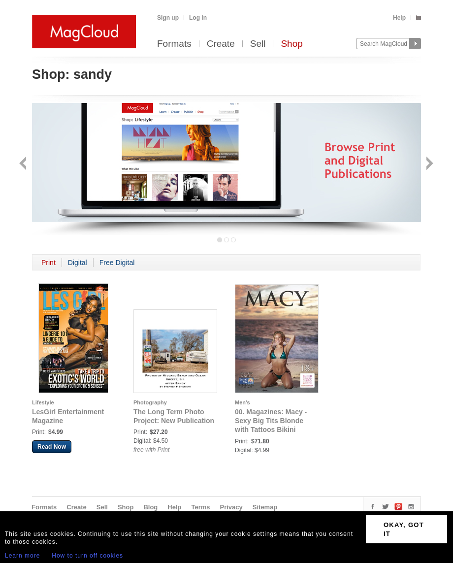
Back (24, 164)
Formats (174, 44)
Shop (291, 44)
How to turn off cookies (87, 555)
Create (221, 44)
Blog (150, 507)
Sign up (168, 17)
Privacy (231, 507)
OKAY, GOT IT (404, 529)
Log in (198, 17)
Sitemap (265, 507)
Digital (77, 262)
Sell (258, 44)
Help (399, 17)
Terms (200, 507)
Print (48, 262)
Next (428, 164)
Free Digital (117, 262)
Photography (150, 402)
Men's (242, 402)
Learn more (22, 555)
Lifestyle (43, 402)
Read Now (51, 446)
